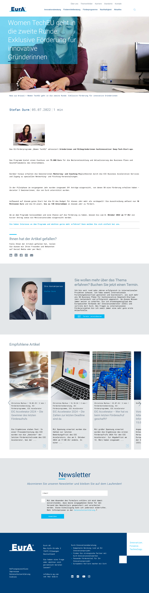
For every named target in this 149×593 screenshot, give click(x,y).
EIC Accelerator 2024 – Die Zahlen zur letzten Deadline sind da (69, 415)
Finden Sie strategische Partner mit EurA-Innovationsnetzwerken (89, 554)
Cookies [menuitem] (13, 577)
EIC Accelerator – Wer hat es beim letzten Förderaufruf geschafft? (111, 415)
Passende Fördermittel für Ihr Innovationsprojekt (88, 559)
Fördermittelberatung (20, 406)
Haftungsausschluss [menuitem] (18, 569)
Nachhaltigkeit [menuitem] (106, 9)
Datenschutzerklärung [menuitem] (19, 574)
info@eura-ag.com (51, 574)
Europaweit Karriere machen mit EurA (89, 565)
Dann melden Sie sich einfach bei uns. (101, 224)
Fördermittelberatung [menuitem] (71, 9)
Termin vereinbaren (92, 316)
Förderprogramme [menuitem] (90, 9)
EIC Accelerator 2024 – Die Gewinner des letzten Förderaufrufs (27, 415)
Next (143, 403)
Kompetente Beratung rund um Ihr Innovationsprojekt (89, 549)
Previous (5, 403)
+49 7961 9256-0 (51, 577)
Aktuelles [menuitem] (117, 9)
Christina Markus (19, 403)
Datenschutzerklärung (84, 510)
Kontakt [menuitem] (118, 4)
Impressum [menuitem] (14, 571)
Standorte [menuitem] (108, 4)
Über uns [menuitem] (74, 4)
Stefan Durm (19, 109)
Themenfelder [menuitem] (87, 4)
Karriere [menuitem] (98, 4)
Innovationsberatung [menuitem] (52, 9)
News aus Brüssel (17, 95)
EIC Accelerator (34, 408)
